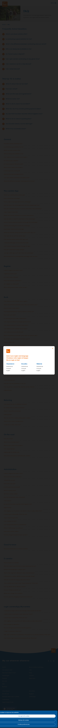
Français (8, 368)
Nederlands (9, 366)
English (8, 370)
